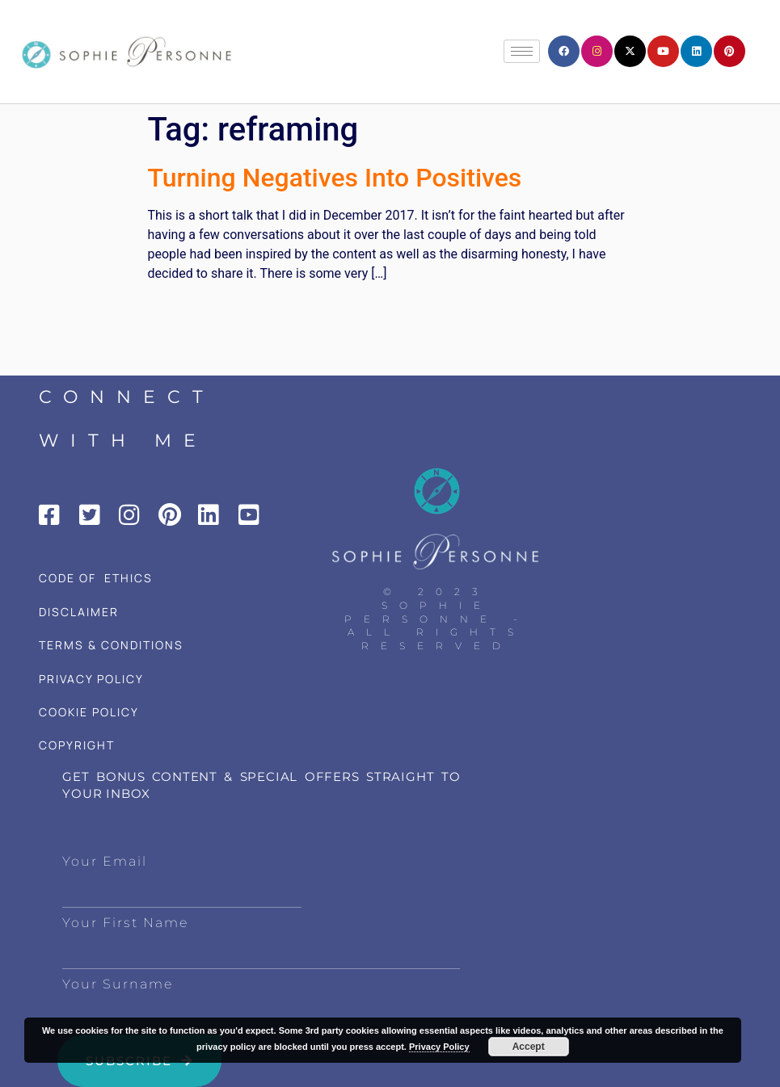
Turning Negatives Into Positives (335, 177)
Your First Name (125, 922)
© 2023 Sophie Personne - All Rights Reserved (436, 618)
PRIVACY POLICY (91, 678)
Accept (528, 1046)
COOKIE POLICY (89, 712)
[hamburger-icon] (522, 51)
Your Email (104, 861)
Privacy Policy (439, 1046)
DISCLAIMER (79, 611)
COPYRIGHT (77, 745)
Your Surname (117, 984)
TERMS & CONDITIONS (111, 645)
